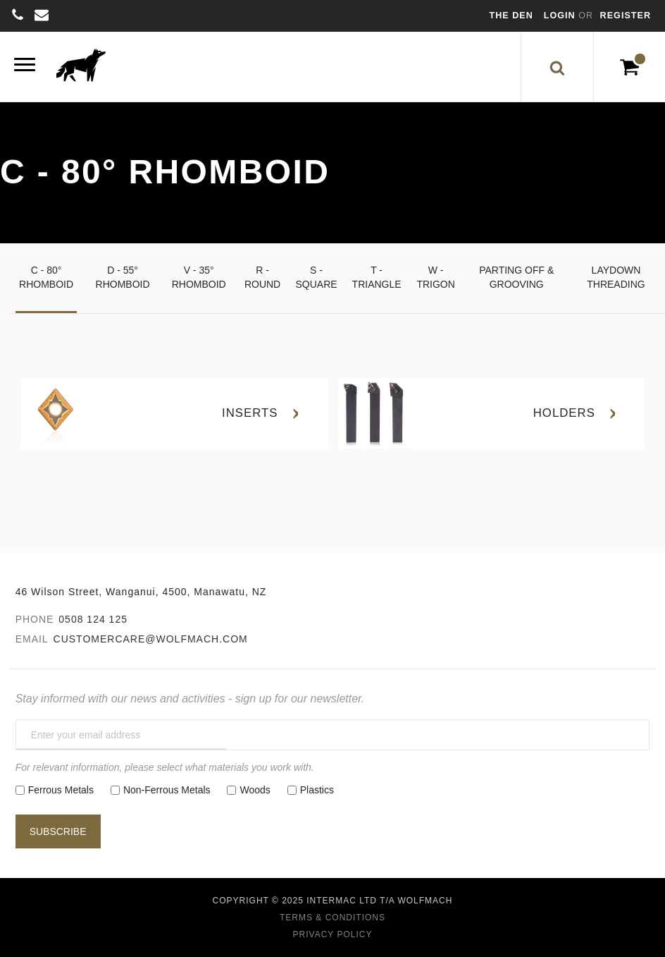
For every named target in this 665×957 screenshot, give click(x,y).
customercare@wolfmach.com (151, 639)
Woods (255, 790)
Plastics (317, 790)
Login (561, 15)
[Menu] (24, 67)
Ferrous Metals (61, 790)
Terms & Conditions (332, 917)
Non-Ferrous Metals (167, 790)
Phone (34, 619)
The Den (511, 15)
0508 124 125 (93, 619)
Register (625, 15)
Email (32, 639)
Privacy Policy (333, 934)
